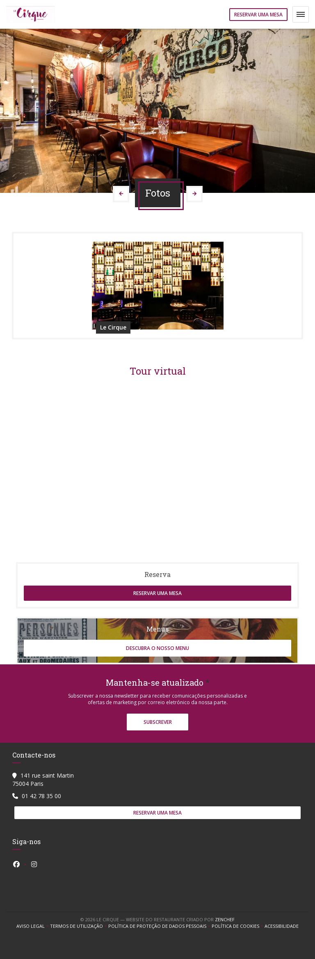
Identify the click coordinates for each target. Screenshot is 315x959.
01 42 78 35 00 (41, 796)
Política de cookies (238, 926)
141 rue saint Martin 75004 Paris (43, 779)
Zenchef (225, 919)
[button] (300, 14)
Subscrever (158, 722)
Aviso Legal (33, 926)
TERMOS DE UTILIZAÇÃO (79, 926)
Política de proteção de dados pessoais (160, 926)
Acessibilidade (282, 926)
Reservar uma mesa (258, 14)
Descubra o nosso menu (157, 648)
